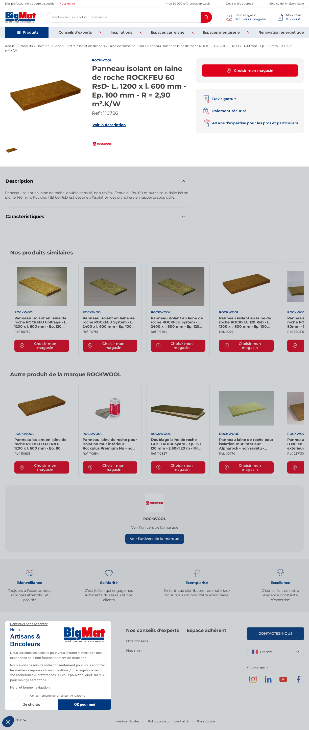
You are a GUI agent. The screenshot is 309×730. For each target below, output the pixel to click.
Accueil (10, 46)
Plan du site (206, 721)
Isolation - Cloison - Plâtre (56, 46)
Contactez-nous (275, 633)
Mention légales (127, 721)
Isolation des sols (92, 46)
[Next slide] (294, 254)
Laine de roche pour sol (126, 46)
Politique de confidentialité (168, 721)
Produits (26, 46)
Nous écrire (67, 3)
